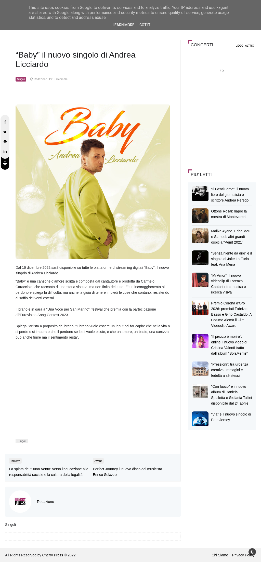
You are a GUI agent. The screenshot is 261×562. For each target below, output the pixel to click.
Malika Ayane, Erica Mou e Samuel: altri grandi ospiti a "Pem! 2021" (230, 236)
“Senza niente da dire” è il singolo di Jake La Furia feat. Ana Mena (231, 258)
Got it (144, 25)
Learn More (123, 25)
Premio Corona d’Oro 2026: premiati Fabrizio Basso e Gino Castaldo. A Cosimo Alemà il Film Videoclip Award (231, 314)
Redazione (45, 502)
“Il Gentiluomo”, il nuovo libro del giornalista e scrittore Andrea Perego (230, 194)
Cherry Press (52, 555)
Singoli (21, 79)
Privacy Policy (243, 555)
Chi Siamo (220, 555)
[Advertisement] (224, 128)
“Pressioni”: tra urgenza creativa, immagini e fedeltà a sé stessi (229, 370)
